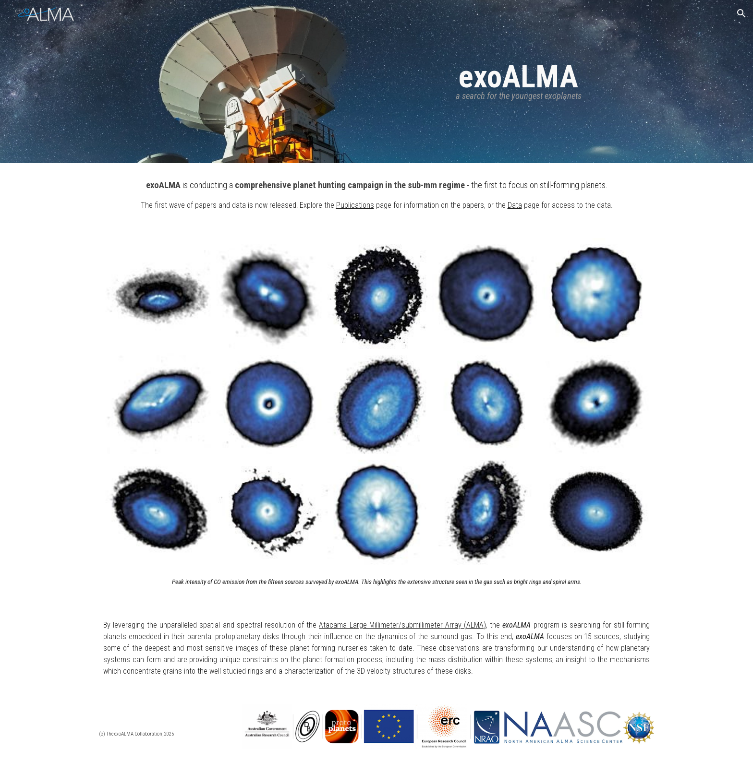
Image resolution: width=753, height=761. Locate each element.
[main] (519, 81)
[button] (741, 13)
